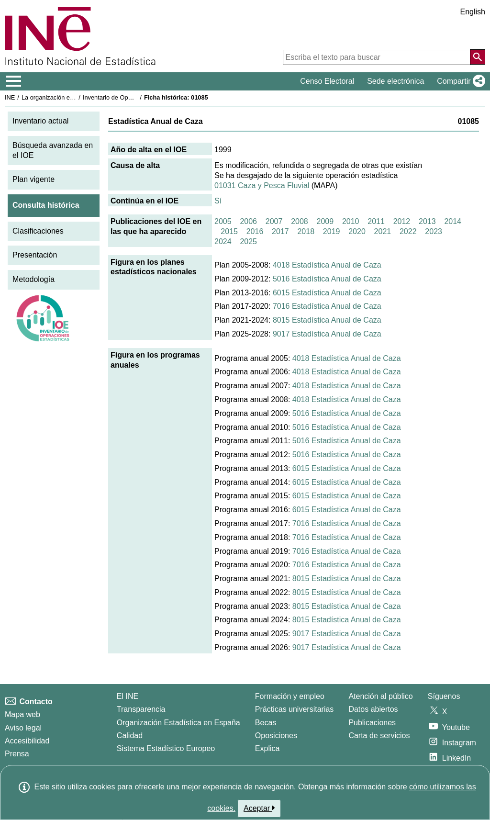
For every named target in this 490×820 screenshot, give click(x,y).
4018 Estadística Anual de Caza (327, 265)
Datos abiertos (373, 709)
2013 (427, 221)
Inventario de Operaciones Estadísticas (136, 97)
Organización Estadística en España (178, 723)
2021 (382, 231)
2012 (402, 221)
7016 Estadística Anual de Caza (327, 306)
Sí (218, 201)
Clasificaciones (38, 231)
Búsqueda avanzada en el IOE (52, 150)
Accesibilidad (27, 741)
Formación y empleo (289, 696)
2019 (331, 231)
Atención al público (380, 696)
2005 (223, 221)
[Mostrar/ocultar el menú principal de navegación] (13, 81)
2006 (248, 221)
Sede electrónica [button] (395, 81)
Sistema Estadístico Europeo (166, 748)
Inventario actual (40, 121)
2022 (408, 231)
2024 (223, 241)
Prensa (17, 754)
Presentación (34, 255)
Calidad (130, 735)
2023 (433, 231)
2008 (299, 221)
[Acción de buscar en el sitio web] (477, 57)
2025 (248, 241)
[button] (459, 81)
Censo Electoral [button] (327, 81)
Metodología (33, 279)
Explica (267, 748)
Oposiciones (276, 735)
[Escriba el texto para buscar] (376, 57)
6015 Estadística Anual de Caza (327, 293)
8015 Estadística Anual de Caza (327, 320)
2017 (280, 231)
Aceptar (259, 808)
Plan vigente (33, 179)
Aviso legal (23, 728)
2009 (325, 221)
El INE (127, 696)
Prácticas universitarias (294, 709)
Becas (265, 723)
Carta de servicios (379, 735)
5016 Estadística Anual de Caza (327, 279)
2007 (274, 221)
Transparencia (141, 709)
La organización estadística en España (74, 97)
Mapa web (22, 714)
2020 (357, 231)
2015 (229, 231)
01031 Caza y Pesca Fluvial (261, 185)
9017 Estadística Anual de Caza (327, 334)
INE (10, 97)
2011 (376, 221)
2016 (255, 231)
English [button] (472, 12)
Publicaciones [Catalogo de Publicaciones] (372, 723)
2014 (452, 221)
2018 (305, 231)
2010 (350, 221)
